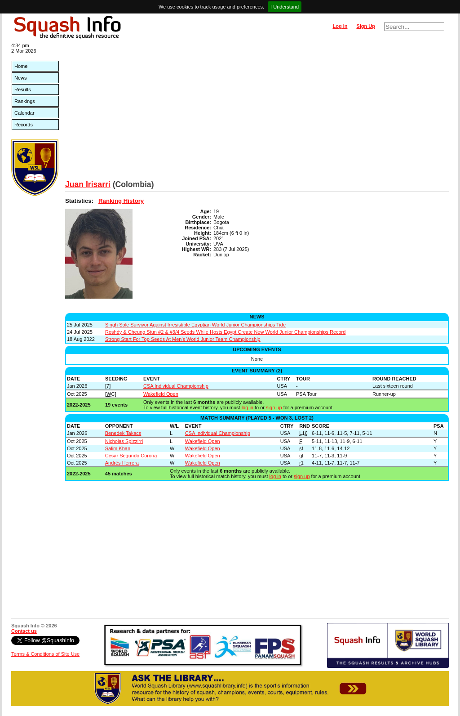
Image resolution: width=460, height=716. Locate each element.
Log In (339, 26)
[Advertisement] (257, 112)
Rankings (24, 101)
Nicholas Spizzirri (124, 441)
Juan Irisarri (88, 184)
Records (23, 124)
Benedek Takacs (123, 433)
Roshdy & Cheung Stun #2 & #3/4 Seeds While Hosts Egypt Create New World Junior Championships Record (225, 332)
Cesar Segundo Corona (131, 455)
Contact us (24, 631)
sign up (274, 407)
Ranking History (121, 200)
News (20, 78)
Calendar (24, 113)
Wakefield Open (160, 394)
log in (247, 407)
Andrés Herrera (122, 462)
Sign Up (365, 26)
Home (20, 66)
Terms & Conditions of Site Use (45, 654)
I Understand (284, 6)
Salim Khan (117, 448)
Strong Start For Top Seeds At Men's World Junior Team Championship (183, 339)
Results (22, 89)
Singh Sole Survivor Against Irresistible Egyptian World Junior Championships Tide (195, 324)
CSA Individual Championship (175, 386)
